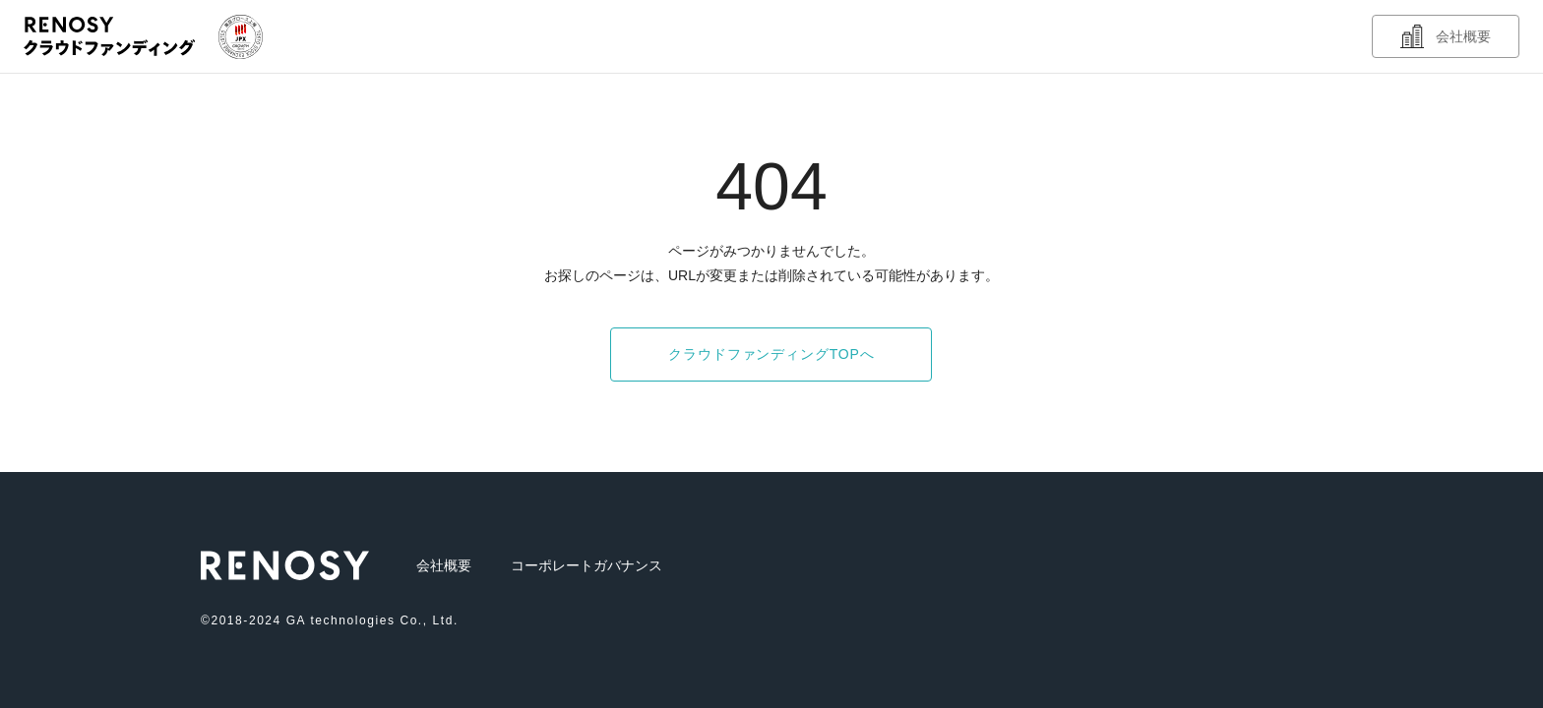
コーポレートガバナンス (586, 565)
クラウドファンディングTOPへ (771, 354)
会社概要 (443, 565)
